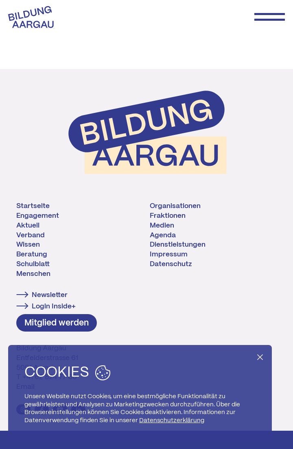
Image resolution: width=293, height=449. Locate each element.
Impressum (169, 254)
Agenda (163, 235)
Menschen (33, 274)
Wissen (28, 244)
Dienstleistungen (178, 244)
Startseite (33, 206)
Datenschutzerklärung (171, 420)
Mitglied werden (56, 323)
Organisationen (175, 206)
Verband (30, 235)
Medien (162, 225)
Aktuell (27, 225)
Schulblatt (33, 264)
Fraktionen (168, 216)
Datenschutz (171, 264)
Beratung (31, 254)
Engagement (37, 216)
